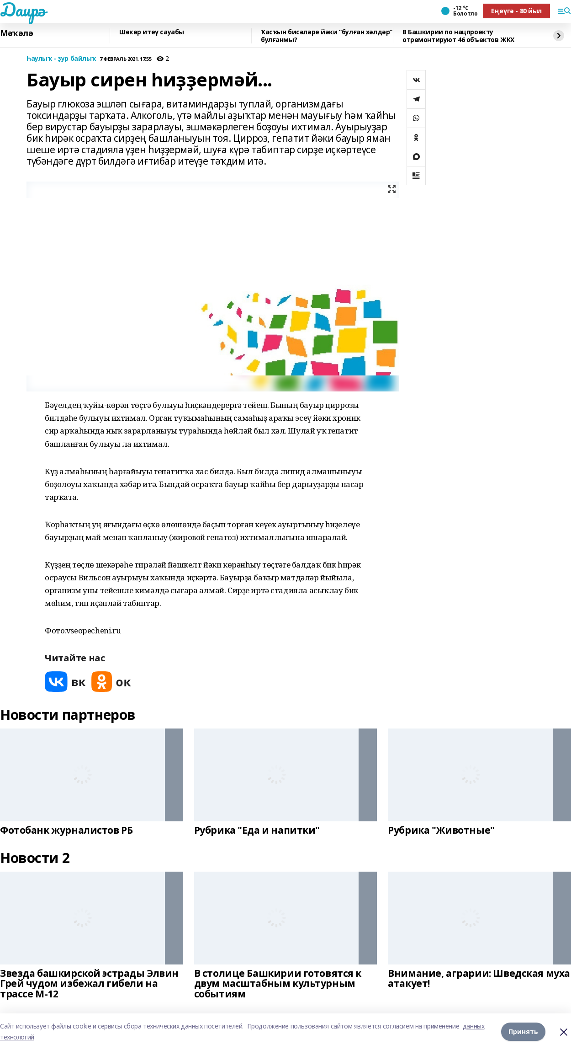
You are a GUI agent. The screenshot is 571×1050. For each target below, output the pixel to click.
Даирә (22, 9)
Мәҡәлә (16, 33)
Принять (523, 1031)
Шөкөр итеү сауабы (151, 32)
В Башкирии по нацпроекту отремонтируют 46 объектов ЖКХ (458, 35)
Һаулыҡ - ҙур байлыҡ (61, 59)
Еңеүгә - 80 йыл (516, 10)
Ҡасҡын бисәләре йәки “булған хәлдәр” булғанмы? (326, 35)
